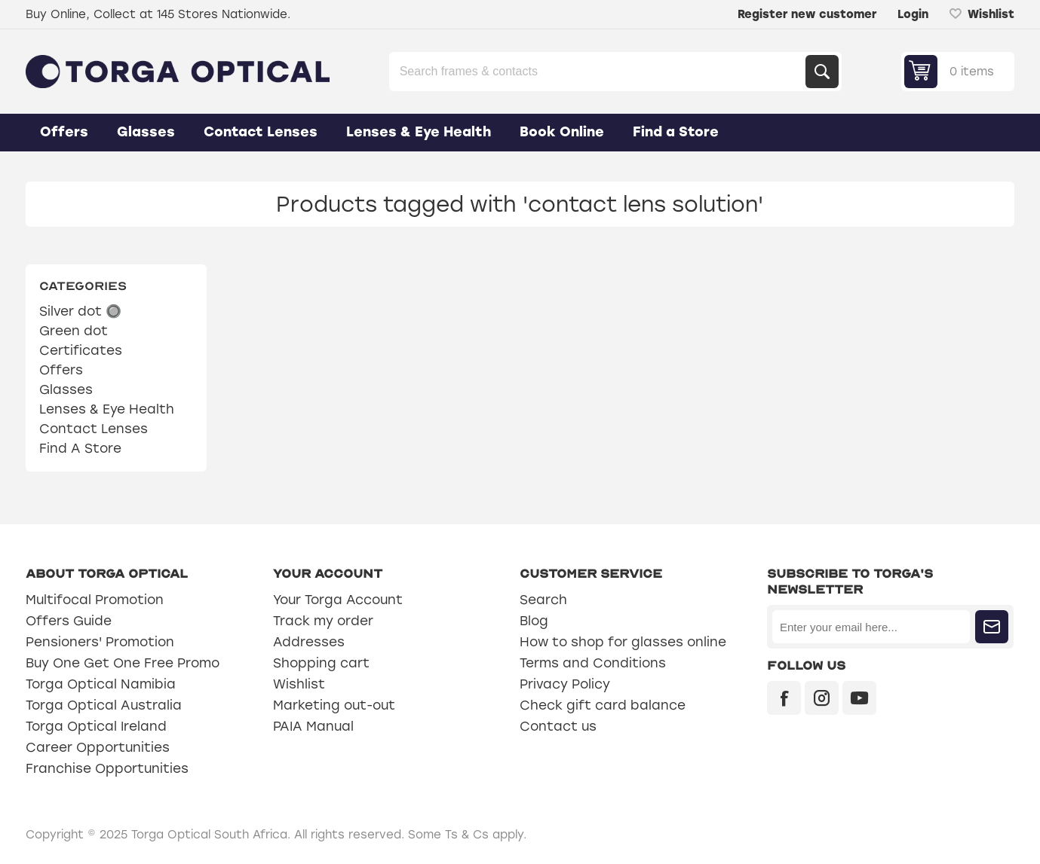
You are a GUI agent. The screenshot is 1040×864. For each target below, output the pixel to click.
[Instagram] (822, 698)
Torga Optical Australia (104, 705)
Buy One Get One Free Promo (122, 662)
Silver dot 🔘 (80, 311)
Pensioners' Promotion (100, 641)
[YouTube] (859, 698)
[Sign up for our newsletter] (871, 626)
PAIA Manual (313, 726)
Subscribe (991, 626)
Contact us (558, 726)
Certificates (80, 350)
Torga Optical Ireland (96, 726)
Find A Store (80, 448)
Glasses (66, 389)
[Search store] (598, 71)
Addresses (309, 641)
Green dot (73, 330)
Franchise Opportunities (107, 768)
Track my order (323, 620)
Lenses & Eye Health (106, 409)
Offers (61, 369)
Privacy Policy (565, 684)
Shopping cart (321, 662)
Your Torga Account (338, 599)
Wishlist (299, 684)
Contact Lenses (93, 428)
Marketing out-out (334, 705)
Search (822, 71)
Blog (534, 620)
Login (912, 14)
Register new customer (807, 14)
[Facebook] (784, 698)
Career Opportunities (98, 747)
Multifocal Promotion (95, 599)
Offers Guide (69, 620)
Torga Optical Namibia (101, 684)
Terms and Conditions (593, 662)
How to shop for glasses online (623, 641)
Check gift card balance (603, 705)
